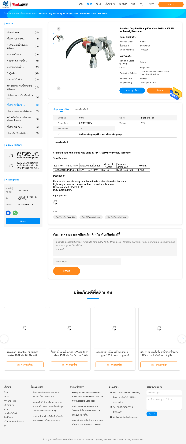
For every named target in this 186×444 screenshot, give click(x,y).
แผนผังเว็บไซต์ (10, 413)
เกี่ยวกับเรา (9, 405)
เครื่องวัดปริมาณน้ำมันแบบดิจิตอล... (23, 87)
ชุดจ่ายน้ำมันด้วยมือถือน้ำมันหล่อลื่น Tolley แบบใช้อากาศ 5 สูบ (48, 418)
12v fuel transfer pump (116, 217)
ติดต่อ (23, 221)
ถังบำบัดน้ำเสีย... (23, 54)
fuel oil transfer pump (91, 217)
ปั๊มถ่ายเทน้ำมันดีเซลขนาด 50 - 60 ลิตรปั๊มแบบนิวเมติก (47, 394)
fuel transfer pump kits (65, 217)
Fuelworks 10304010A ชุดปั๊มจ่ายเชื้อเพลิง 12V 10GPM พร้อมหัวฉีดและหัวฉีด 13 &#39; (28, 165)
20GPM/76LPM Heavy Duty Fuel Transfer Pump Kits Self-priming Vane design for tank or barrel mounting (28, 155)
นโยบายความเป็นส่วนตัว (14, 423)
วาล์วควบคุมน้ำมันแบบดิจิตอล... (23, 46)
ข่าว (6, 409)
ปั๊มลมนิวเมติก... (23, 32)
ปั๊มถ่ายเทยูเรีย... (23, 126)
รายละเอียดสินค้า (81, 109)
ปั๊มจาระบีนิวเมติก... (23, 38)
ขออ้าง (171, 4)
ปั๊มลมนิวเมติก (37, 387)
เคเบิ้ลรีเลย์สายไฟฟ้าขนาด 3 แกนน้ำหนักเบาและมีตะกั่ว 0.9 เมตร (87, 422)
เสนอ (66, 271)
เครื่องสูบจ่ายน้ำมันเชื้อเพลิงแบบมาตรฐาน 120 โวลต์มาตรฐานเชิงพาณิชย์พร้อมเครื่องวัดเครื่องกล (113, 355)
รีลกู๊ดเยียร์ (23, 73)
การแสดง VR (10, 401)
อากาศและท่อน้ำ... (23, 67)
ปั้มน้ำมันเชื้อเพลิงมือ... (23, 133)
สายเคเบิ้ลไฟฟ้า (77, 387)
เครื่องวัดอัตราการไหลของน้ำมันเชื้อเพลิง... (23, 119)
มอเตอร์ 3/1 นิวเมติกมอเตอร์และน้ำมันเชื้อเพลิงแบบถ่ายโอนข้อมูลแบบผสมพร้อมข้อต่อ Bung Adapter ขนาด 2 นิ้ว (48, 407)
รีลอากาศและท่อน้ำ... (23, 60)
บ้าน (6, 392)
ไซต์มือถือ (8, 417)
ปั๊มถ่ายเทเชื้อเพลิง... (23, 104)
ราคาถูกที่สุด (132, 90)
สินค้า (6, 396)
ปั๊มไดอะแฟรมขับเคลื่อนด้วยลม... (23, 97)
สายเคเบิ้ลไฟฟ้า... (23, 79)
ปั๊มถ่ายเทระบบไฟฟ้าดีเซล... (23, 111)
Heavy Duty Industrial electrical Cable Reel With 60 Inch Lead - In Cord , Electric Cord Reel (87, 396)
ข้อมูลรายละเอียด (61, 109)
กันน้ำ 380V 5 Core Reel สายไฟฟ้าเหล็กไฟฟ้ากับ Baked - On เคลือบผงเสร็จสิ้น (86, 410)
